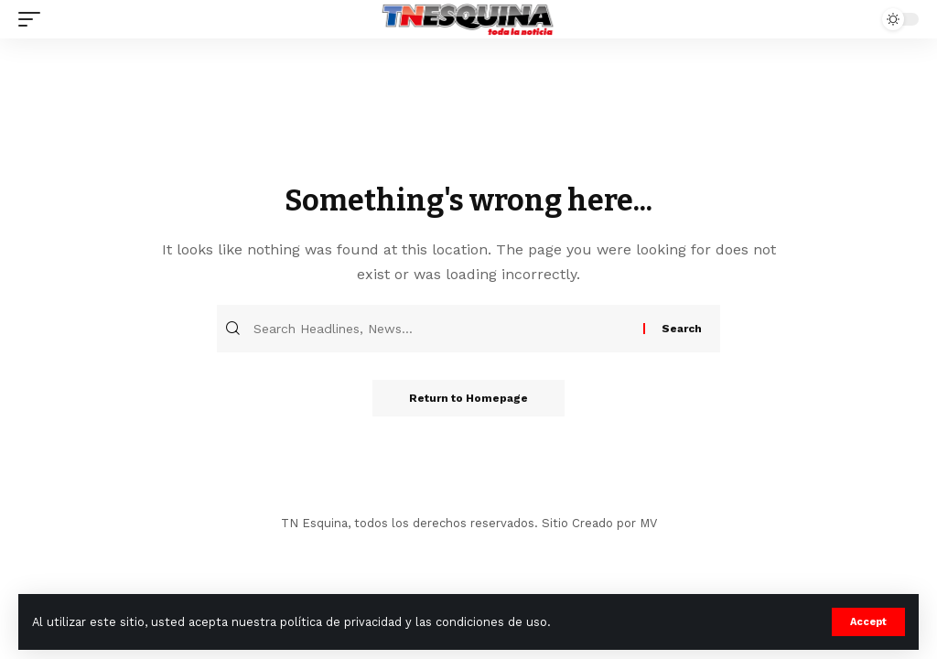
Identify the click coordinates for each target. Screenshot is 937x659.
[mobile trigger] (33, 19)
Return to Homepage (468, 398)
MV (648, 523)
